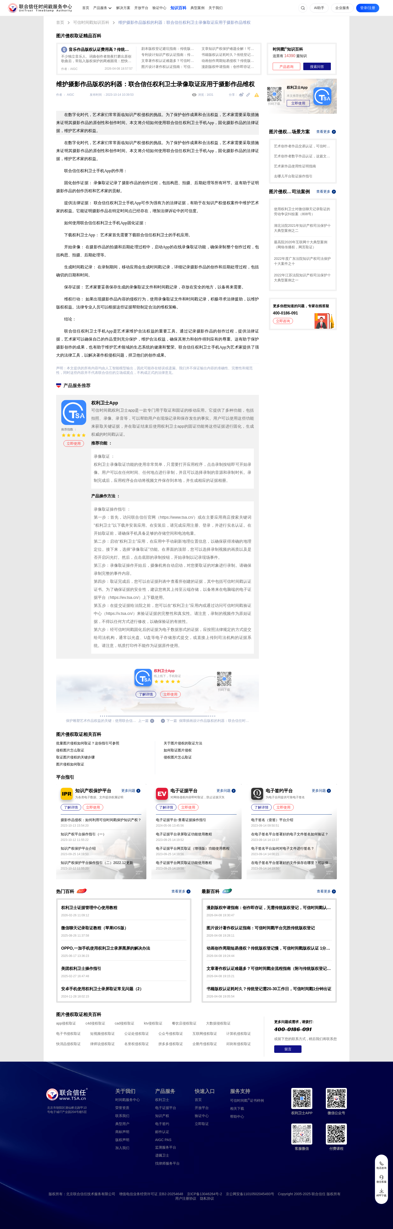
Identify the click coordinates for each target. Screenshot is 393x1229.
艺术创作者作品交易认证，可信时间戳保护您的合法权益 (303, 146)
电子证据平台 (165, 1108)
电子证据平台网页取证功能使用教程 (184, 863)
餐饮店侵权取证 (184, 1023)
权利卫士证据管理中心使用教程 (89, 908)
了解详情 (146, 694)
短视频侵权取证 (102, 1034)
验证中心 (159, 8)
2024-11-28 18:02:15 (75, 996)
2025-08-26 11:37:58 (75, 935)
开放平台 (141, 8)
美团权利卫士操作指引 (81, 968)
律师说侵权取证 (102, 1044)
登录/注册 (367, 8)
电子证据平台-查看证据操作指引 (181, 820)
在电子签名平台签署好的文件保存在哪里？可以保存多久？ (291, 863)
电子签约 (162, 1124)
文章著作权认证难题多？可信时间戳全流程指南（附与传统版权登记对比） (169, 61)
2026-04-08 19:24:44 (220, 956)
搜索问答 (317, 67)
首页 (85, 8)
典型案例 (197, 8)
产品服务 (100, 8)
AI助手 (319, 8)
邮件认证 (162, 1132)
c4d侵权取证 (95, 1023)
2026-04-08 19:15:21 (220, 976)
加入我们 (122, 1148)
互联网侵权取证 (204, 1034)
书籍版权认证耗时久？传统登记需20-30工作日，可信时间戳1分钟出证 (229, 55)
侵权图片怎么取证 (70, 750)
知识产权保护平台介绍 (78, 848)
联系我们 (122, 1116)
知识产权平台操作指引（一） (83, 834)
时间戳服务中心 (127, 1100)
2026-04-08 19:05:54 (220, 996)
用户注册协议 (185, 1198)
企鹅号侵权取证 (204, 1044)
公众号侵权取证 (170, 1034)
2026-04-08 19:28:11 (220, 935)
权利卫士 (162, 1100)
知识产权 (162, 1116)
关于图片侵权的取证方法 (183, 743)
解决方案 (123, 8)
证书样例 (247, 1100)
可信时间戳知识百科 (91, 22)
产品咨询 (286, 67)
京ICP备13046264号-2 (204, 1194)
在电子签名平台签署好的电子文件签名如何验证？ (289, 834)
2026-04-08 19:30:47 (220, 915)
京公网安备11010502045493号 (250, 1194)
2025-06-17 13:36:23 (75, 956)
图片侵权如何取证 (70, 764)
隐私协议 (207, 1198)
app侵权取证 (66, 1023)
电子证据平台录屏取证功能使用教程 (184, 834)
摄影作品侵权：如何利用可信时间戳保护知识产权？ (101, 820)
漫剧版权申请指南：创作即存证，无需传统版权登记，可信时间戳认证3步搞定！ (229, 67)
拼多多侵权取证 (170, 1044)
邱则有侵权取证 (238, 1044)
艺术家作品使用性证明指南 (295, 166)
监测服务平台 (165, 1147)
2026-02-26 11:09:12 (75, 915)
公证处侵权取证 (136, 1034)
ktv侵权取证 (153, 1023)
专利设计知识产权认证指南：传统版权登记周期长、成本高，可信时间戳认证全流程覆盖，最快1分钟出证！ (169, 55)
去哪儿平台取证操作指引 (293, 176)
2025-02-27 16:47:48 (75, 976)
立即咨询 (283, 321)
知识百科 (178, 8)
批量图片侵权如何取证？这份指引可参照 (87, 743)
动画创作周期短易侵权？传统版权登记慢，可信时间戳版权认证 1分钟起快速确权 (229, 61)
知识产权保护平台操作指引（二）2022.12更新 (97, 863)
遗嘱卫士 (162, 1155)
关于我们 (216, 8)
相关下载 (237, 1108)
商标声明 (122, 1132)
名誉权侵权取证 (136, 1044)
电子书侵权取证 (68, 1034)
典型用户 (122, 1124)
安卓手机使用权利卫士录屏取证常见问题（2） (102, 989)
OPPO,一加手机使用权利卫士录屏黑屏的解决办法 (105, 948)
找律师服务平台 (167, 1163)
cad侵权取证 (125, 1023)
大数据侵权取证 (218, 1023)
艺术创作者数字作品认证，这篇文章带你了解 (303, 156)
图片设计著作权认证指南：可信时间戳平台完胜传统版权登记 (169, 67)
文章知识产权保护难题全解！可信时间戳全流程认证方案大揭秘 (229, 49)
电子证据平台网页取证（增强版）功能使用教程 (193, 848)
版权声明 (122, 1140)
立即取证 (202, 1124)
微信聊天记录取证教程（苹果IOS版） (94, 928)
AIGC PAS (163, 1140)
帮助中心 (237, 1116)
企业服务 (342, 8)
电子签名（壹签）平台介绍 (272, 820)
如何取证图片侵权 (178, 750)
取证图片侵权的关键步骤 (75, 757)
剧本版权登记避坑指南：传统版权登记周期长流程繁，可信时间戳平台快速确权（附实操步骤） (169, 49)
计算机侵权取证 (238, 1034)
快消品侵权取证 (68, 1044)
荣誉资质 (122, 1108)
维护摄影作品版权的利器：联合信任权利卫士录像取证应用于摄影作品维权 (184, 22)
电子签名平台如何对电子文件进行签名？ (282, 848)
